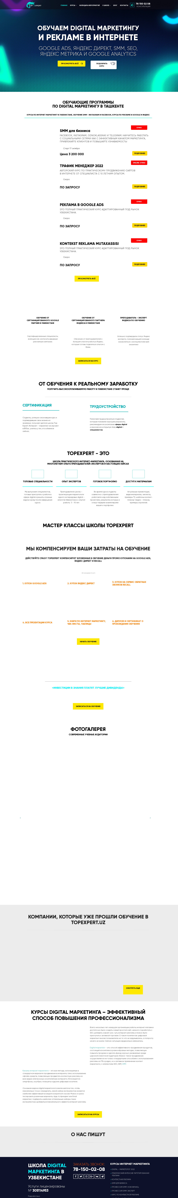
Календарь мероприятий (89, 5)
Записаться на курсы (88, 1105)
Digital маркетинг (97, 1038)
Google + (91, 1167)
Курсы (72, 5)
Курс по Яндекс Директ (122, 1193)
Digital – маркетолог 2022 (123, 1160)
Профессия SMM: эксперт (123, 1182)
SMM (124, 1055)
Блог (115, 5)
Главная (64, 5)
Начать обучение (88, 650)
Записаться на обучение (88, 715)
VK (97, 1167)
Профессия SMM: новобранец (125, 1178)
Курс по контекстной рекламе (125, 1186)
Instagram (86, 1167)
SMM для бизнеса (119, 1174)
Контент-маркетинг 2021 (122, 1189)
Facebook (75, 1167)
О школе (105, 5)
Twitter (81, 1167)
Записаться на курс (88, 370)
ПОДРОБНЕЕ (139, 151)
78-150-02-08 (89, 1160)
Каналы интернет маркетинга (36, 1061)
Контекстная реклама (121, 1170)
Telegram (102, 1167)
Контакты (124, 5)
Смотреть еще (88, 982)
